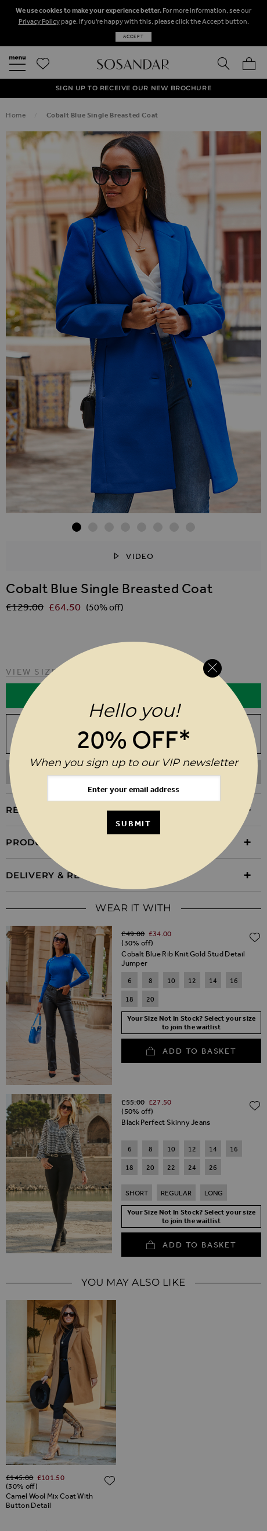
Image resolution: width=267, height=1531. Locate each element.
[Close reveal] (212, 668)
